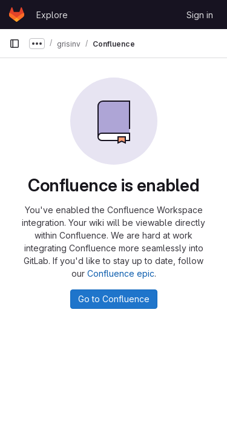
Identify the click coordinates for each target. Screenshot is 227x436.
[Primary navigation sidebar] (14, 43)
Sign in (199, 15)
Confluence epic (120, 273)
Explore (52, 15)
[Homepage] (17, 14)
